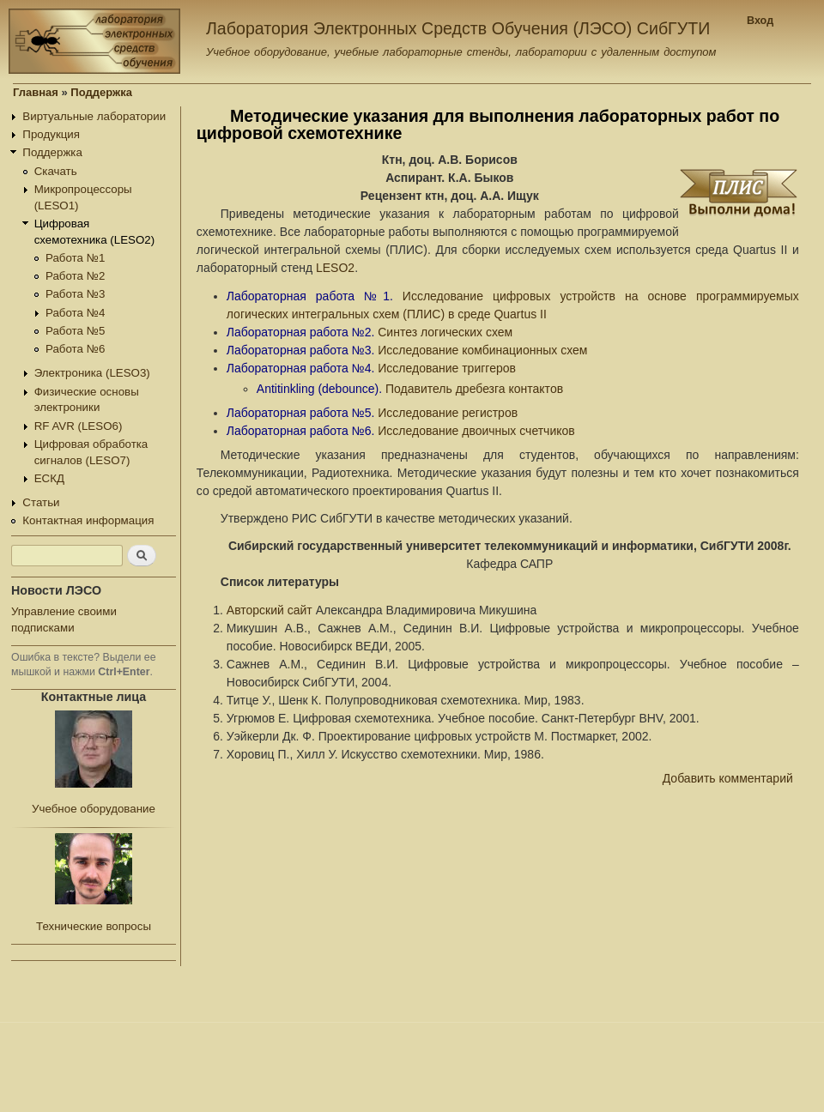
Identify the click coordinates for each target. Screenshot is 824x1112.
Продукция (51, 134)
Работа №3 (75, 293)
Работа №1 (75, 257)
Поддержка (101, 92)
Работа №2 (75, 275)
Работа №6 (75, 348)
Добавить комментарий (728, 778)
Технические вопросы (93, 926)
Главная (35, 92)
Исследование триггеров (447, 368)
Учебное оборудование (93, 808)
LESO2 (335, 268)
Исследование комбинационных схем (482, 350)
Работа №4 (75, 312)
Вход (760, 21)
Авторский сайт (269, 610)
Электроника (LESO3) (92, 372)
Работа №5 (75, 330)
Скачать (55, 171)
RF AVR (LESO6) (78, 426)
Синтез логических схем (445, 332)
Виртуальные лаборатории (94, 116)
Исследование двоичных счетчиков (476, 431)
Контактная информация (88, 520)
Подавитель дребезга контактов (474, 389)
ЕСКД (49, 478)
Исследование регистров (448, 413)
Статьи (40, 502)
